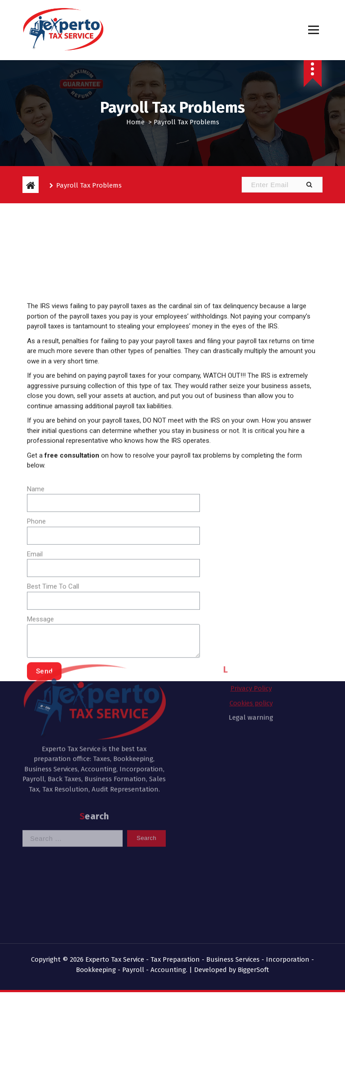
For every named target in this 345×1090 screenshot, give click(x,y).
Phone (36, 602)
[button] (309, 185)
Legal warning (251, 658)
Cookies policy (251, 643)
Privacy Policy (251, 629)
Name (35, 570)
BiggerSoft (253, 970)
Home (135, 122)
